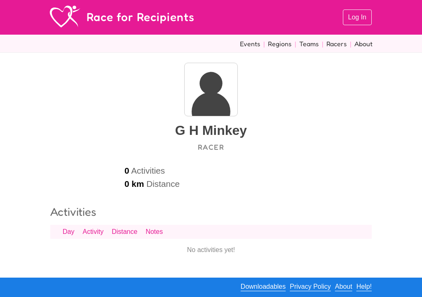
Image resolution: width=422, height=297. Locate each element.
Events (250, 44)
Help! (364, 286)
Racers (336, 44)
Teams (309, 44)
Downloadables (263, 286)
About (363, 44)
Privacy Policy (310, 286)
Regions (279, 44)
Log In (357, 17)
